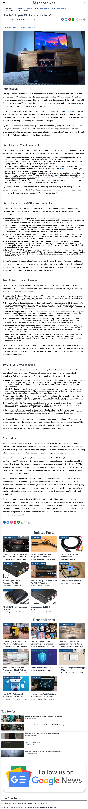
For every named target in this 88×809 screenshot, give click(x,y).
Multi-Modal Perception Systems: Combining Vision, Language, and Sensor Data (70, 643)
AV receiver (69, 111)
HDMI (33, 164)
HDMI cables (64, 169)
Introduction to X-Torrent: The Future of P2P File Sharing (44, 725)
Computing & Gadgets (11, 27)
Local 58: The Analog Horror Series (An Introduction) (43, 751)
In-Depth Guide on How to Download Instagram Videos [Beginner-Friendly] (30, 807)
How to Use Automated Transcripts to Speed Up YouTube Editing (13, 696)
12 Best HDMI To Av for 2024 (71, 580)
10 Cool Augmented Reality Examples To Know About (43, 716)
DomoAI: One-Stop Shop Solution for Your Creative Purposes (42, 643)
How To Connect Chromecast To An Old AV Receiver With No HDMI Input (15, 556)
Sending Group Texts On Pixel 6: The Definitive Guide (43, 733)
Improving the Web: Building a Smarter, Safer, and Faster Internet (43, 696)
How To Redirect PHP (32, 742)
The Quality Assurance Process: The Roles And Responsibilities (25, 803)
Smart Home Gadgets (28, 27)
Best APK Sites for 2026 (41, 668)
